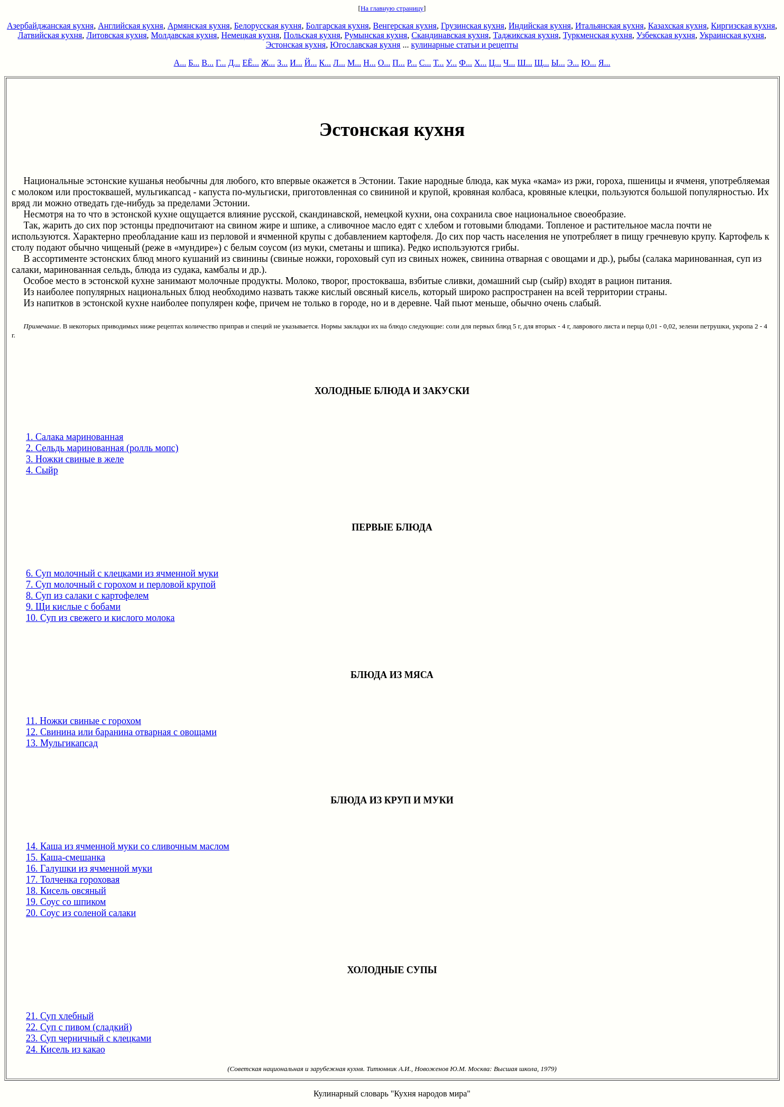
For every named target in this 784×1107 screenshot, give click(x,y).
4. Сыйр (42, 470)
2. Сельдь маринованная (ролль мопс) (102, 448)
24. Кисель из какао (65, 1049)
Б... (193, 62)
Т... (438, 62)
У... (451, 62)
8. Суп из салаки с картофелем (87, 595)
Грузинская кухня (472, 25)
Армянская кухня (199, 25)
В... (207, 62)
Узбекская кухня (666, 35)
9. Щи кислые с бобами (73, 606)
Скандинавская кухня (449, 35)
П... (398, 62)
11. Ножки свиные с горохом (83, 721)
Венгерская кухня (405, 25)
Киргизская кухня (743, 25)
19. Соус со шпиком (66, 901)
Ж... (268, 62)
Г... (221, 62)
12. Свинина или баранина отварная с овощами (121, 732)
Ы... (558, 62)
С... (425, 62)
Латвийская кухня (50, 35)
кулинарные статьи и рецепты (464, 44)
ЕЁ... (250, 62)
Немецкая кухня (250, 35)
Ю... (588, 62)
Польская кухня (311, 35)
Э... (573, 62)
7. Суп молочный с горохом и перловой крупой (121, 584)
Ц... (495, 62)
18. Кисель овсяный (66, 890)
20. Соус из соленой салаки (81, 913)
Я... (604, 62)
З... (282, 62)
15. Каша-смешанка (65, 857)
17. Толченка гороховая (72, 879)
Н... (369, 62)
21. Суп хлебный (60, 1016)
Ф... (465, 62)
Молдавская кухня (184, 35)
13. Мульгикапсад (62, 743)
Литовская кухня (116, 35)
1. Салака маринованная (74, 437)
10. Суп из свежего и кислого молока (100, 617)
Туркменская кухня (597, 35)
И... (296, 62)
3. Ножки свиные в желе (75, 459)
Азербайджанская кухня (50, 25)
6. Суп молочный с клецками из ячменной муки (122, 573)
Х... (480, 62)
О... (384, 62)
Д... (234, 62)
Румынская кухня (376, 35)
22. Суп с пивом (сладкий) (79, 1027)
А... (180, 62)
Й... (311, 62)
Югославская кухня (365, 44)
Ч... (509, 62)
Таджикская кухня (525, 35)
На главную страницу (392, 8)
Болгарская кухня (337, 25)
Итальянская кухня (609, 25)
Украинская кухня (731, 35)
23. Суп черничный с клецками (88, 1038)
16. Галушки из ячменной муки (89, 868)
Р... (412, 62)
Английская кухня (130, 25)
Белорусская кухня (268, 25)
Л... (339, 62)
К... (325, 62)
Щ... (541, 62)
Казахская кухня (677, 25)
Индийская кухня (540, 25)
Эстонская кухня (296, 44)
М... (354, 62)
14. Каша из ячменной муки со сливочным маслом (127, 846)
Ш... (525, 62)
